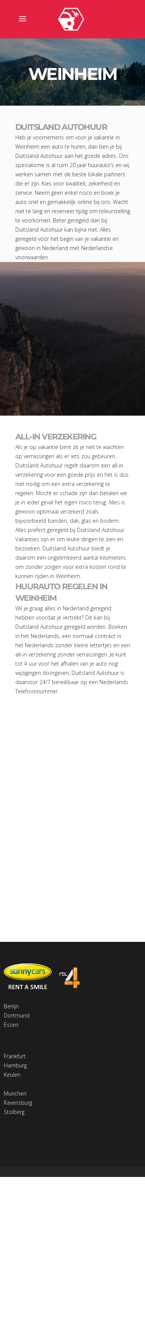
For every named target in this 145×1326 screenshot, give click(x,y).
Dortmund (16, 1015)
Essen (11, 1024)
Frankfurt (15, 1056)
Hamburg (15, 1065)
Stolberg (14, 1111)
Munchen (15, 1093)
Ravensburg (18, 1102)
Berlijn (11, 1006)
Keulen (12, 1074)
